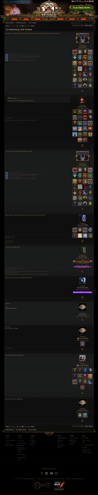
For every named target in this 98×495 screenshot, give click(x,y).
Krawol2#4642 (84, 338)
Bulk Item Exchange (73, 441)
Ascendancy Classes (21, 449)
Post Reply (89, 25)
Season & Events (60, 441)
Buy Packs (85, 438)
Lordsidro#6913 (83, 365)
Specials (84, 447)
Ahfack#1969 (82, 47)
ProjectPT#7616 (82, 410)
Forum (32, 436)
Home (7, 436)
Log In (6, 1)
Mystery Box (86, 450)
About (72, 444)
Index (32, 438)
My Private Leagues (60, 446)
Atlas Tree (21, 445)
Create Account (14, 1)
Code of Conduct (33, 441)
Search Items (74, 438)
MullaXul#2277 (82, 107)
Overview (21, 441)
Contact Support (25, 1)
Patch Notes (9, 445)
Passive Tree (21, 443)
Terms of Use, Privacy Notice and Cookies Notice (50, 478)
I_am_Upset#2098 (82, 225)
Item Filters (21, 454)
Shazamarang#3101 (82, 287)
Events (59, 436)
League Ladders (62, 438)
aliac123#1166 (82, 257)
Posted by (82, 45)
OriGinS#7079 (82, 315)
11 (25, 26)
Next (32, 26)
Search (32, 444)
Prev (7, 26)
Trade (72, 436)
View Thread (32, 23)
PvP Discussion (21, 23)
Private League (86, 452)
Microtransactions (88, 445)
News (7, 438)
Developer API (80, 478)
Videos (20, 438)
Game (20, 436)
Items (19, 452)
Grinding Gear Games (29, 478)
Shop (84, 436)
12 (28, 26)
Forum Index (9, 23)
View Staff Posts (78, 25)
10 (22, 26)
